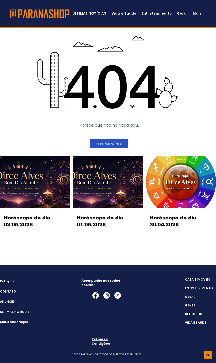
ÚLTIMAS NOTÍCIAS (11, 312)
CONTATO (8, 291)
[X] (117, 295)
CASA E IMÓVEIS (197, 279)
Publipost (8, 281)
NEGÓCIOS (193, 314)
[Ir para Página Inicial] (109, 143)
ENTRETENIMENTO (199, 288)
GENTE (190, 305)
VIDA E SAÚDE (195, 322)
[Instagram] (106, 295)
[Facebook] (95, 295)
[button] (197, 13)
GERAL (190, 297)
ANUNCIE (7, 301)
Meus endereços (11, 322)
